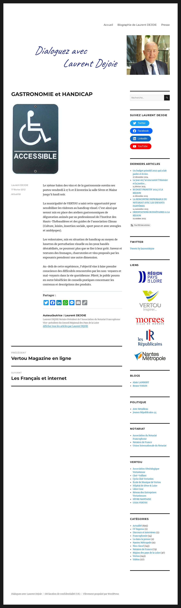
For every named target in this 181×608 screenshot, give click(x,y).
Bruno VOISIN (140, 385)
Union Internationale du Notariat (149, 445)
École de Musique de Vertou (147, 482)
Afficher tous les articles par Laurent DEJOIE (65, 326)
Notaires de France (142, 442)
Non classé (138, 546)
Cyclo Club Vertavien (143, 479)
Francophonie (140, 536)
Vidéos (136, 559)
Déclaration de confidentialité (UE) (62, 594)
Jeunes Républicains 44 (144, 412)
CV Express (138, 529)
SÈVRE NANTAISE (142, 499)
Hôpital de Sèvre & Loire (145, 485)
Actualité (16, 194)
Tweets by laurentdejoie (142, 248)
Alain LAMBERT (141, 382)
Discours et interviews (144, 532)
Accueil (108, 24)
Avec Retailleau (140, 409)
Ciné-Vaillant (139, 475)
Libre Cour (138, 489)
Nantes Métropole (142, 542)
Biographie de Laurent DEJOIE (137, 24)
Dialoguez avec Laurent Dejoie (26, 594)
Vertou (136, 556)
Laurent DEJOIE (19, 185)
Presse (165, 24)
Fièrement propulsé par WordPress (101, 594)
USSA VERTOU (140, 502)
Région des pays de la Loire (146, 552)
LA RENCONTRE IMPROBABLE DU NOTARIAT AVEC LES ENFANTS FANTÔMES (150, 202)
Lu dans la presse (141, 539)
